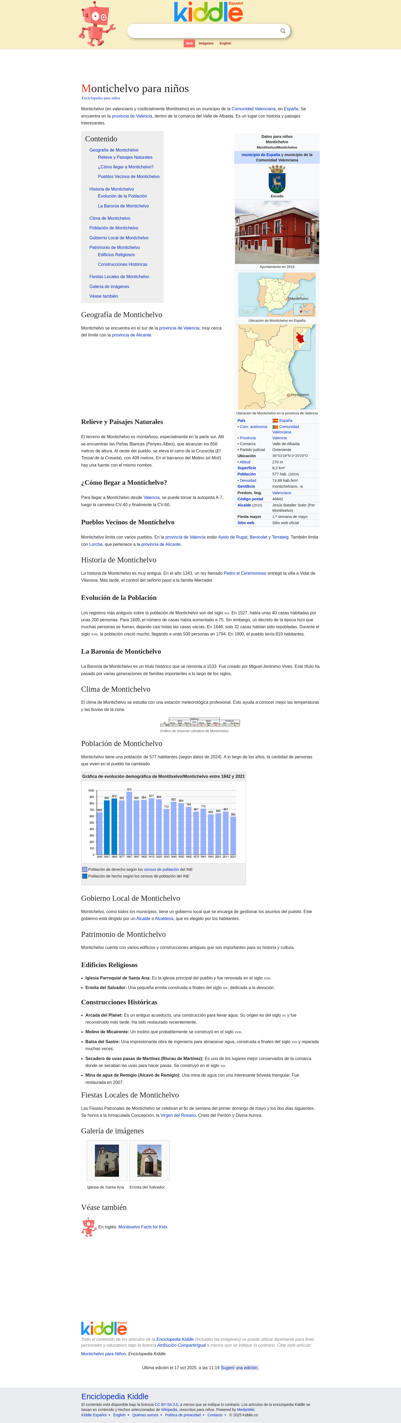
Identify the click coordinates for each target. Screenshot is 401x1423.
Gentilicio (246, 486)
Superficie (246, 468)
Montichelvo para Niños (103, 1354)
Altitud (245, 462)
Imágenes (206, 43)
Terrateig (280, 537)
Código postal (250, 499)
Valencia (279, 438)
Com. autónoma (253, 427)
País (241, 420)
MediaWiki (246, 1409)
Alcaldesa (164, 918)
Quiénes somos (145, 1415)
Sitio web (245, 523)
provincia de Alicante (131, 335)
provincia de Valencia (132, 116)
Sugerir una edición (239, 1367)
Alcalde (244, 505)
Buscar (282, 31)
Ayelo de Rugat (232, 537)
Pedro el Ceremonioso (245, 573)
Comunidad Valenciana (254, 109)
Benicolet (259, 537)
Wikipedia (169, 1409)
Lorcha (95, 544)
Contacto (214, 1415)
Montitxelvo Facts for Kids (142, 1226)
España (291, 109)
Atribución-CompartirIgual (181, 1345)
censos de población (161, 869)
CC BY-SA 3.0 (166, 1404)
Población (246, 474)
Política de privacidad (183, 1415)
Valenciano (281, 493)
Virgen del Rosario (178, 1115)
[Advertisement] (200, 64)
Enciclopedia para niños (101, 98)
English (225, 43)
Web (189, 43)
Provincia (248, 438)
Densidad (248, 480)
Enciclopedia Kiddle (175, 1339)
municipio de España (261, 155)
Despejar (271, 31)
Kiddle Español (94, 1415)
